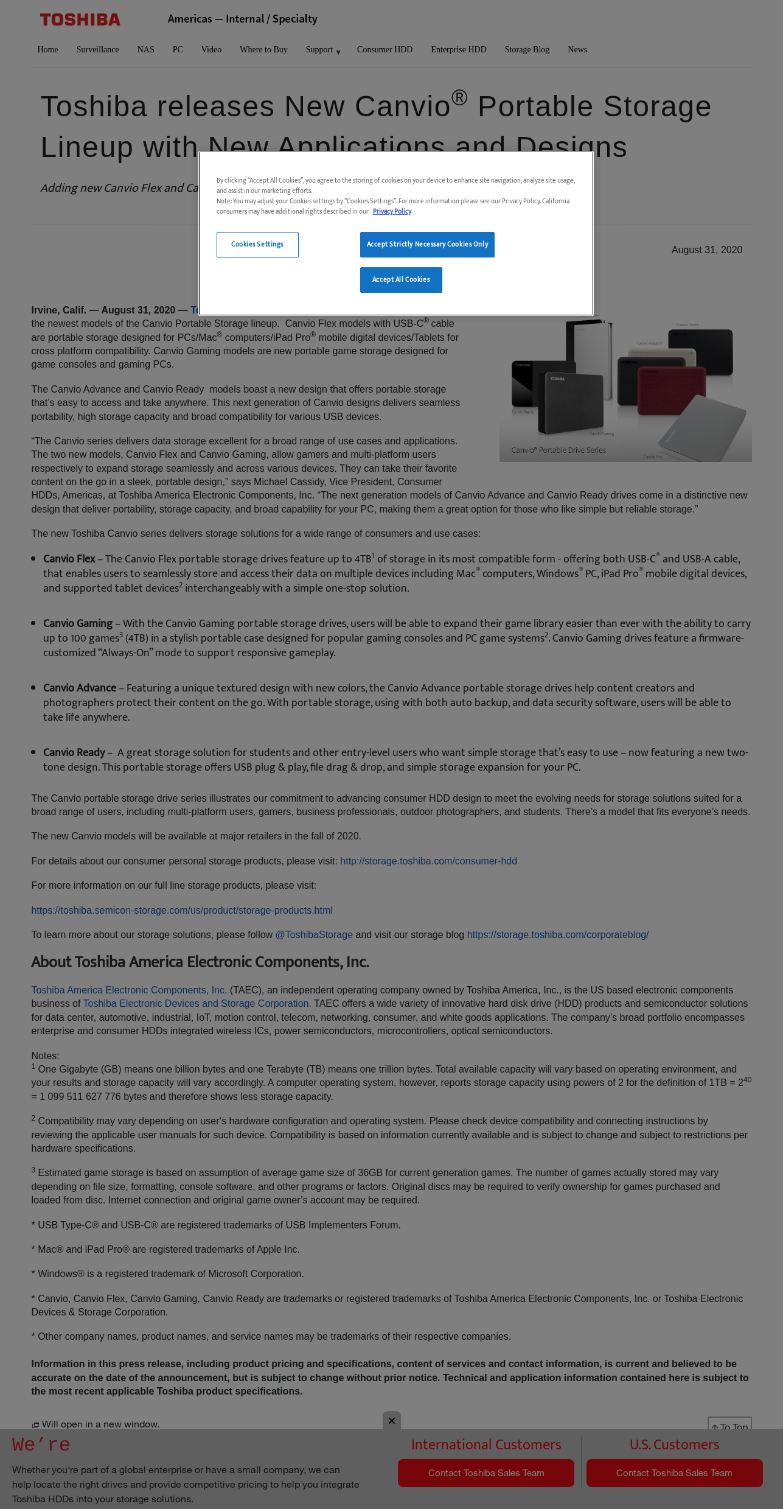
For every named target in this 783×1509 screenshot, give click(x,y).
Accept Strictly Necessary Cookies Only (428, 244)
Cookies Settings (257, 244)
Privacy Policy (392, 211)
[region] (396, 233)
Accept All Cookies (401, 279)
